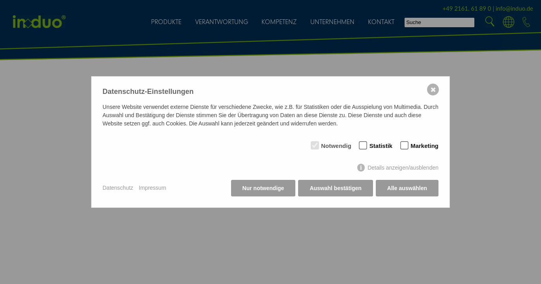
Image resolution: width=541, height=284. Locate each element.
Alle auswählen (407, 188)
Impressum (152, 188)
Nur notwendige (263, 188)
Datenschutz (118, 188)
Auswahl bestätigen (335, 188)
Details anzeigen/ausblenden (403, 167)
